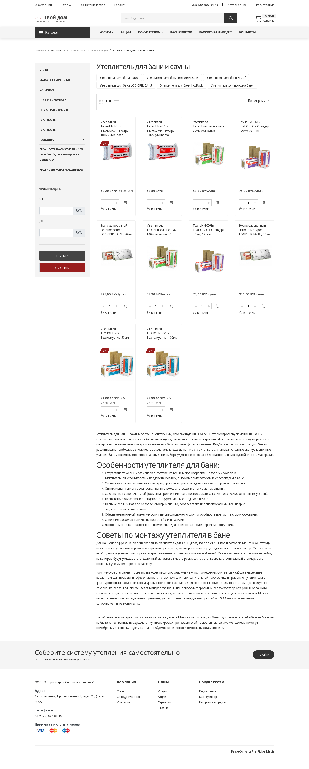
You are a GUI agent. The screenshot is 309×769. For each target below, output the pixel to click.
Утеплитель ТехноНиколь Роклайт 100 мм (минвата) (162, 238)
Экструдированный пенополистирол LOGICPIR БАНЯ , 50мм (116, 238)
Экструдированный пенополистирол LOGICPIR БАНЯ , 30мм (254, 238)
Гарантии (121, 5)
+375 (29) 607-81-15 (204, 5)
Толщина (46, 146)
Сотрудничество (93, 5)
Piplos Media (265, 763)
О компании (43, 5)
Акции (126, 39)
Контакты (247, 39)
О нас (121, 703)
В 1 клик (108, 215)
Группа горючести (53, 106)
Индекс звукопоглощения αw (61, 176)
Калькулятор (181, 39)
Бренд (43, 77)
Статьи (66, 5)
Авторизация (237, 5)
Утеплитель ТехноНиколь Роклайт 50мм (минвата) (208, 132)
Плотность (47, 126)
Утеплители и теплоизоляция (87, 57)
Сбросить (62, 274)
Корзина (264, 22)
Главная (40, 57)
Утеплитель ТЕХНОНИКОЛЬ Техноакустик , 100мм (162, 344)
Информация (208, 703)
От (41, 205)
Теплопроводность (54, 116)
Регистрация (265, 5)
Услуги (107, 39)
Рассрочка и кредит (215, 39)
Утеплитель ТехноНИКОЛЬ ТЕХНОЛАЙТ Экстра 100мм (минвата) (114, 134)
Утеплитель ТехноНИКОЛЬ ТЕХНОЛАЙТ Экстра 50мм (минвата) (160, 134)
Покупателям (150, 39)
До (41, 227)
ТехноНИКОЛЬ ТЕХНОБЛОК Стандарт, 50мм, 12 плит (209, 238)
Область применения (55, 86)
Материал (46, 96)
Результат (62, 262)
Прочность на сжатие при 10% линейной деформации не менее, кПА (61, 161)
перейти (260, 666)
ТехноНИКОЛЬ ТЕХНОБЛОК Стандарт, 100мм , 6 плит (255, 132)
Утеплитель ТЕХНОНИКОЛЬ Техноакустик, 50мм (115, 344)
